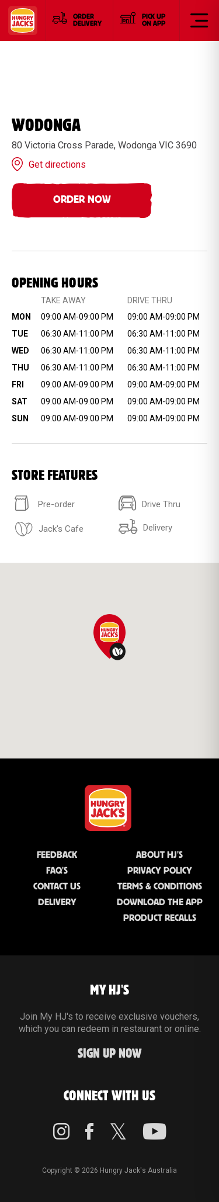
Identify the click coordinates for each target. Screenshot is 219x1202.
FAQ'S (57, 871)
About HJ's (159, 855)
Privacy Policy (159, 871)
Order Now (82, 199)
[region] (109, 660)
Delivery (57, 902)
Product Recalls (159, 918)
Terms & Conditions (159, 887)
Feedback (57, 855)
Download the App (160, 902)
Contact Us (57, 887)
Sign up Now (110, 1053)
